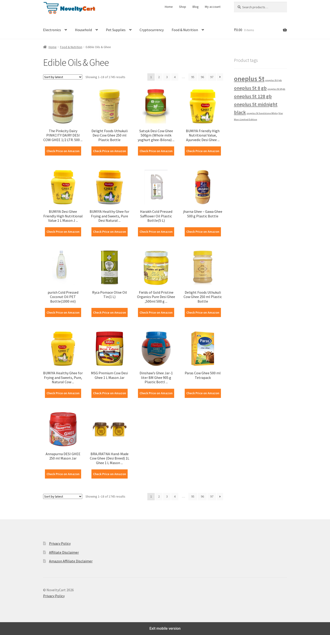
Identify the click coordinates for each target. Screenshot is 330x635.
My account (212, 7)
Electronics (52, 29)
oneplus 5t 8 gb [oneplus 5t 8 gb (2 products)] (250, 88)
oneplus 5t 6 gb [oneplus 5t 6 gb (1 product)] (273, 80)
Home (169, 7)
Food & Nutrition (185, 29)
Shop (182, 7)
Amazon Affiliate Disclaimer (71, 561)
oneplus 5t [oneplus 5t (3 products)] (249, 78)
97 (211, 77)
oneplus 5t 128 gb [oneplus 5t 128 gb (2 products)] (253, 96)
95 (192, 77)
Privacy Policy (60, 543)
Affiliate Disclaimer (64, 552)
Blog (195, 7)
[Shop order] (62, 76)
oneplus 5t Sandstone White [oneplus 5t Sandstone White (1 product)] (262, 113)
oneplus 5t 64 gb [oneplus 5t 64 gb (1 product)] (276, 89)
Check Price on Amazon (63, 151)
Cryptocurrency (152, 29)
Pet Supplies (116, 29)
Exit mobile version (165, 628)
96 (202, 77)
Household (83, 29)
